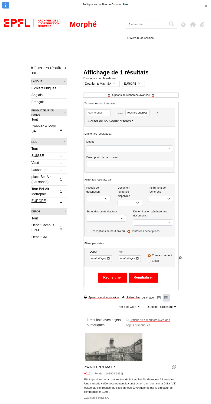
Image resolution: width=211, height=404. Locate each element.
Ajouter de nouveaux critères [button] (109, 121)
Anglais (46, 95)
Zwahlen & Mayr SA (46, 128)
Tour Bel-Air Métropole (46, 191)
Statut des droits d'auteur (101, 211)
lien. (126, 4)
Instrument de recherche (157, 189)
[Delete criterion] (157, 112)
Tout (35, 119)
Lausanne (46, 170)
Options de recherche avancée (131, 95)
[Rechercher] (146, 24)
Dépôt (90, 141)
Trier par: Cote (127, 307)
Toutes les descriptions (146, 231)
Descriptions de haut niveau (107, 231)
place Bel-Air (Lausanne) (46, 179)
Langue (37, 81)
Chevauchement (162, 255)
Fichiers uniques (46, 89)
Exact (155, 260)
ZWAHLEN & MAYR (99, 367)
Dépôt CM (46, 237)
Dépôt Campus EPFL (46, 227)
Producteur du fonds (43, 112)
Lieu (34, 142)
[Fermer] (206, 5)
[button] (192, 24)
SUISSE (46, 156)
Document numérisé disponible (124, 192)
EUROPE (46, 201)
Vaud (46, 163)
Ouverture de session (140, 38)
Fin (120, 251)
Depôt (36, 211)
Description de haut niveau (102, 157)
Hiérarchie (131, 297)
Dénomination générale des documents (150, 213)
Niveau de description (93, 189)
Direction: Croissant (160, 307)
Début (93, 251)
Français (46, 102)
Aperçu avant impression (101, 297)
